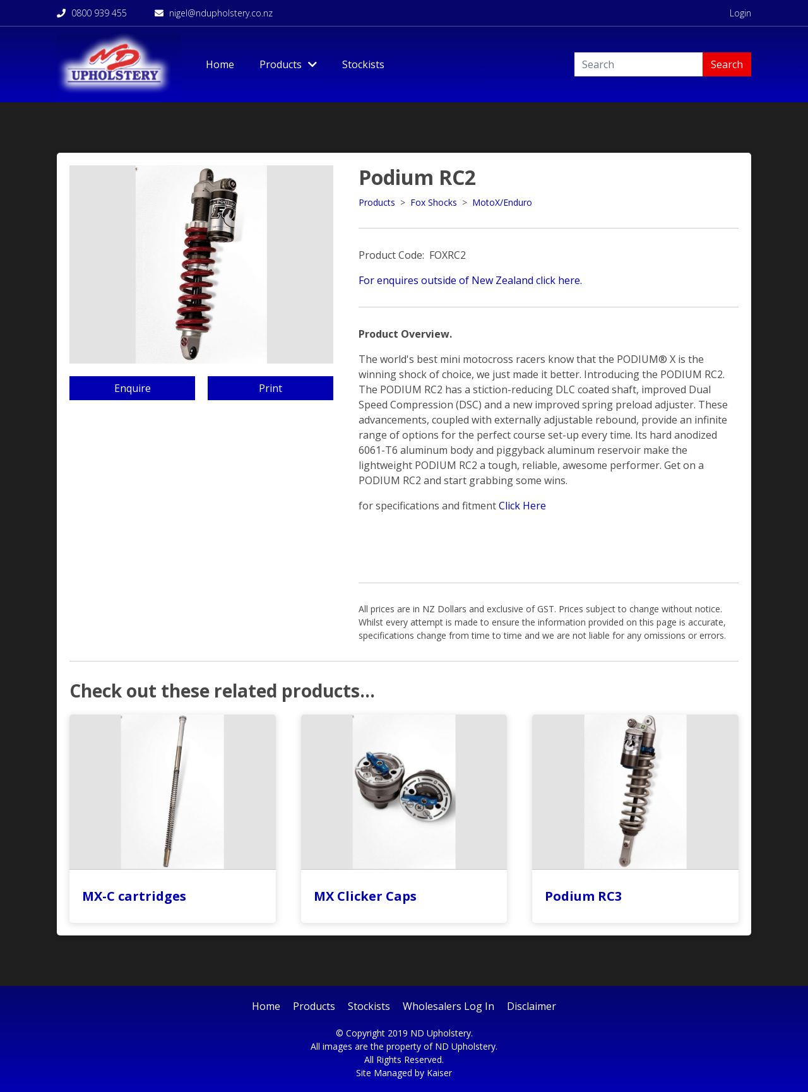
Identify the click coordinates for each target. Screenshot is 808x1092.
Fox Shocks (433, 202)
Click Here (522, 506)
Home (220, 64)
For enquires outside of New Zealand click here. (470, 280)
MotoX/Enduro (502, 202)
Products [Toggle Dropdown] (288, 64)
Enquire (132, 388)
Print (270, 388)
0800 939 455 (92, 13)
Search (727, 64)
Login (740, 13)
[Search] (638, 64)
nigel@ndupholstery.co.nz (214, 13)
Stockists (363, 64)
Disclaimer (531, 1006)
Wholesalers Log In (448, 1006)
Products (377, 202)
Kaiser (439, 1073)
